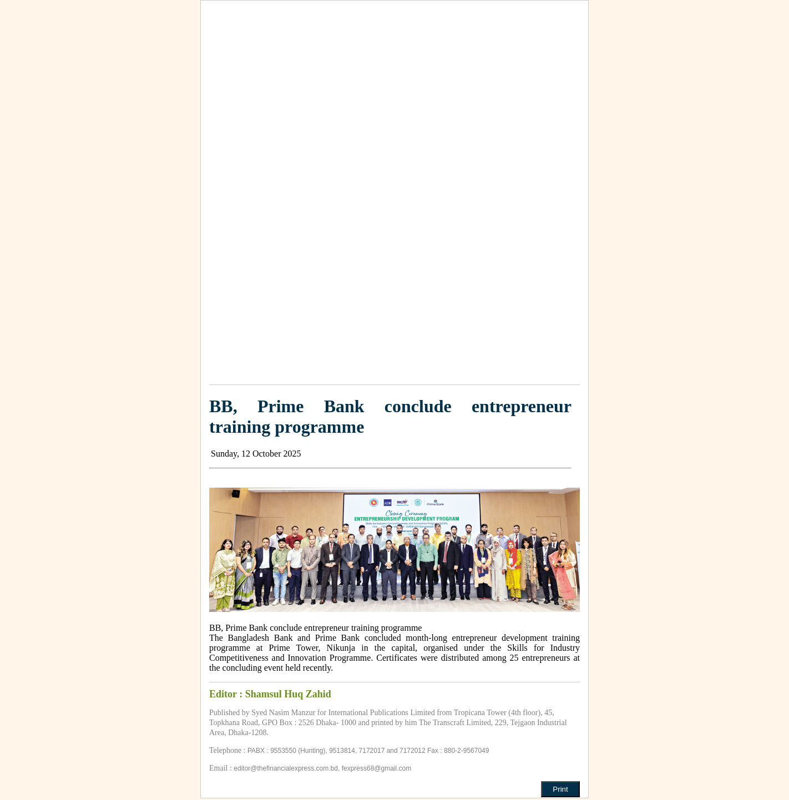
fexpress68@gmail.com (377, 768)
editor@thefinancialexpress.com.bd (286, 768)
